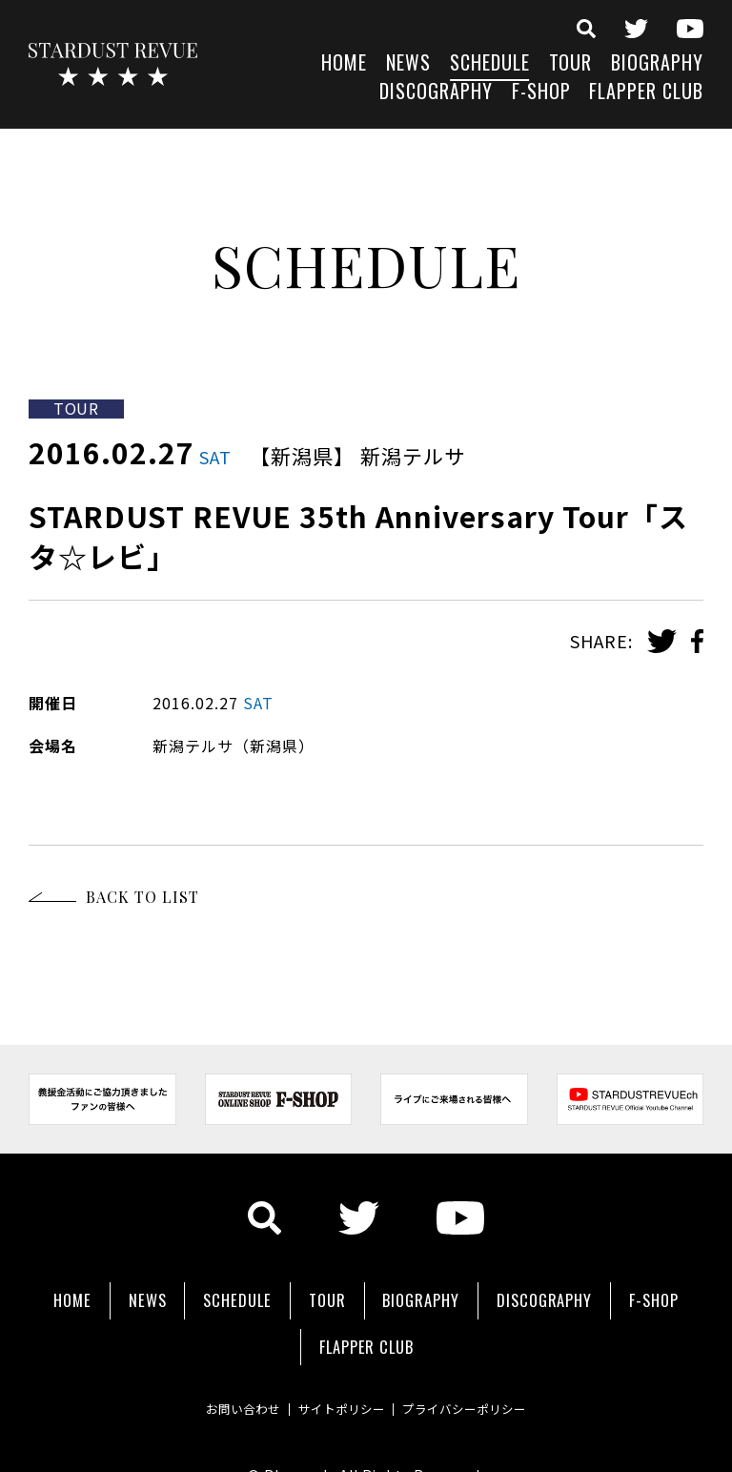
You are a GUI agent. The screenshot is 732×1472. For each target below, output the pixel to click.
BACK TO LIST (142, 897)
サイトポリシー (339, 1371)
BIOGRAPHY (657, 64)
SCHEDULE (490, 64)
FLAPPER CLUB (646, 93)
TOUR (571, 64)
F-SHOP (541, 93)
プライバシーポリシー (492, 1371)
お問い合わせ (213, 1371)
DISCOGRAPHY (436, 93)
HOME (344, 64)
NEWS (408, 64)
